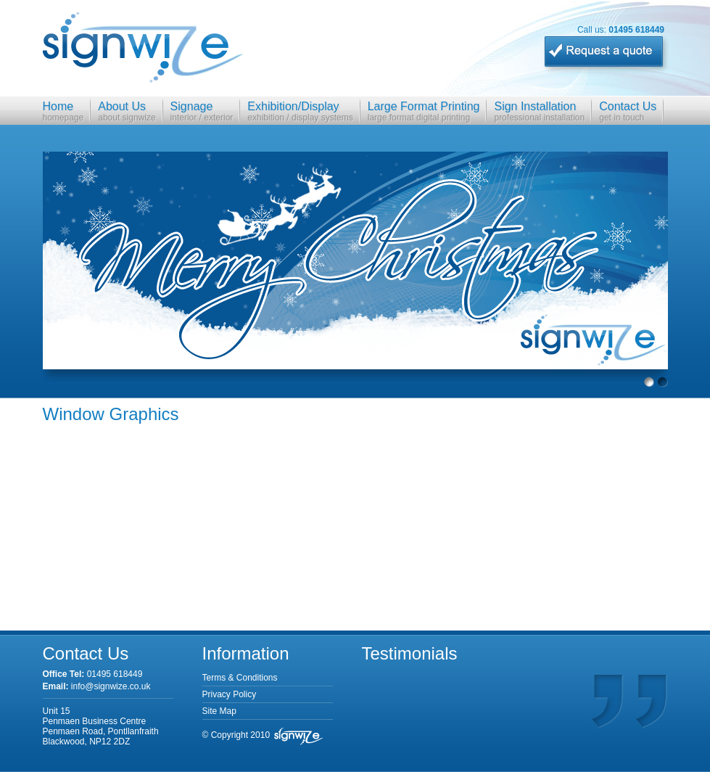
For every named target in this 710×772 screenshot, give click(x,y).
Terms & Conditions (240, 678)
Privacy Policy (229, 694)
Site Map (219, 711)
